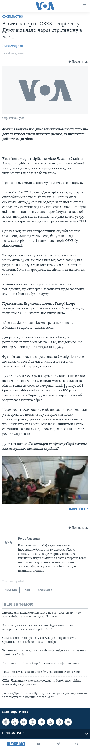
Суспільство (12, 17)
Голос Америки (12, 46)
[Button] (78, 62)
